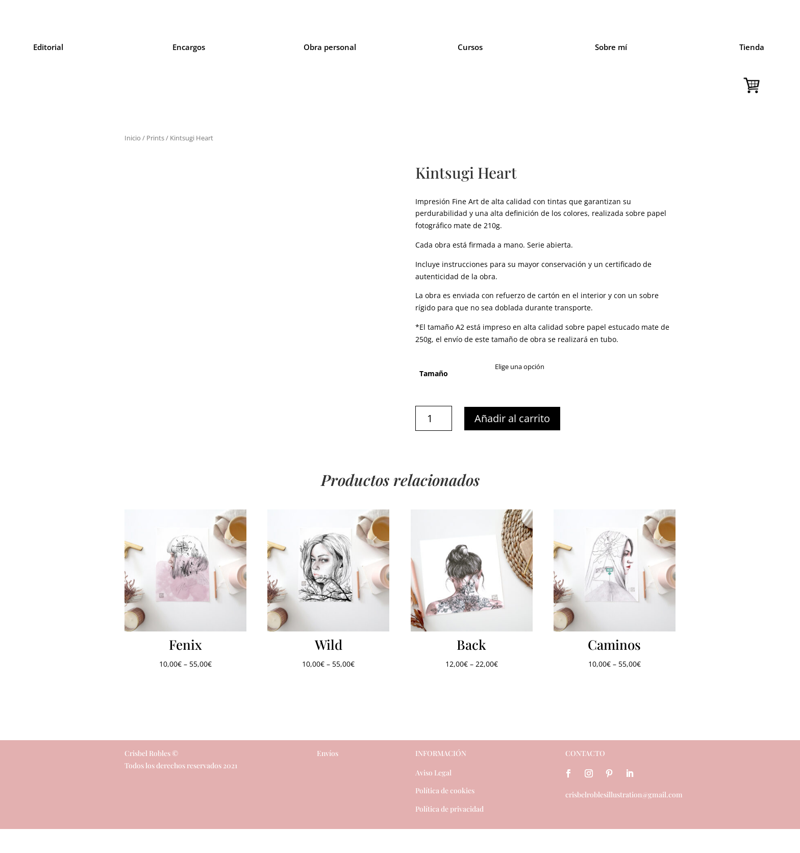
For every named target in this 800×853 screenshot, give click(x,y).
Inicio (132, 137)
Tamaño (433, 373)
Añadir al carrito (512, 418)
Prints (155, 137)
